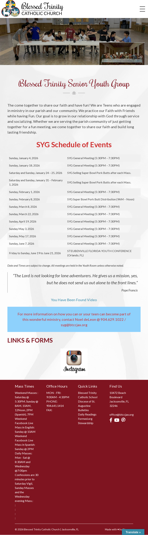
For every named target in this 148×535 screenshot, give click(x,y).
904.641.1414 (55, 405)
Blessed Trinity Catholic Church (42, 529)
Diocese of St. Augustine (86, 403)
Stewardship (85, 423)
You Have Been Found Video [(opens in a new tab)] (74, 300)
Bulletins (83, 410)
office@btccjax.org (121, 414)
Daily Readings (87, 414)
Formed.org (85, 418)
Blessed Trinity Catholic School (87, 395)
